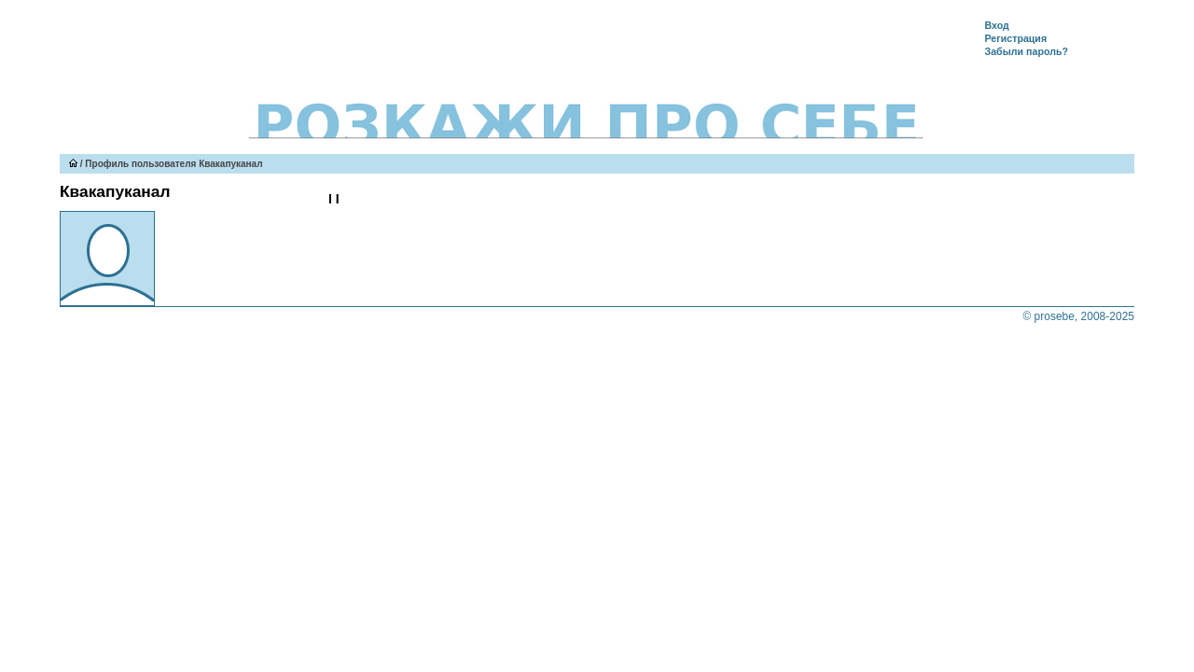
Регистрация (1015, 38)
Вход (996, 25)
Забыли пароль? (1026, 51)
